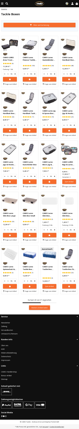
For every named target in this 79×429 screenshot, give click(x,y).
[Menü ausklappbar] (2, 3)
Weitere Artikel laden (39, 307)
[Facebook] (1, 416)
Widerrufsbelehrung (9, 353)
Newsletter (5, 322)
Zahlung (4, 326)
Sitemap (4, 379)
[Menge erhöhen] (15, 74)
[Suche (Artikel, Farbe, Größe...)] (7, 3)
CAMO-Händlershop (9, 372)
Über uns (4, 345)
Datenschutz (6, 356)
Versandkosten (7, 330)
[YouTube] (4, 416)
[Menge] (8, 74)
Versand (45, 427)
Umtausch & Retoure (9, 334)
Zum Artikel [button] (69, 181)
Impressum (5, 360)
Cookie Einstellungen (57, 427)
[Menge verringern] (4, 74)
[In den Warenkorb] (10, 79)
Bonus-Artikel (6, 375)
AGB (3, 349)
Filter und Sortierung (39, 25)
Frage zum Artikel (10, 84)
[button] (72, 3)
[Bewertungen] (7, 63)
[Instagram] (5, 416)
